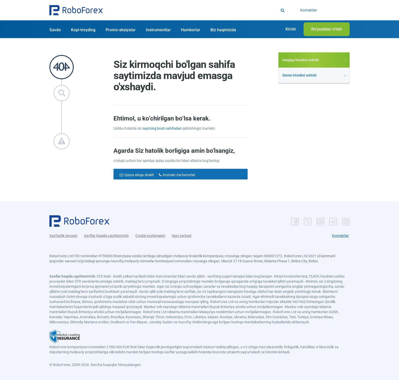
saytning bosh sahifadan (162, 128)
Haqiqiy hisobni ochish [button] (300, 60)
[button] (76, 10)
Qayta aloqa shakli (139, 175)
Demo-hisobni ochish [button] (299, 75)
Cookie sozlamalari (150, 236)
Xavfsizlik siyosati (63, 236)
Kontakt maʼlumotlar (179, 175)
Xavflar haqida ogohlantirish (106, 236)
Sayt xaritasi (181, 236)
